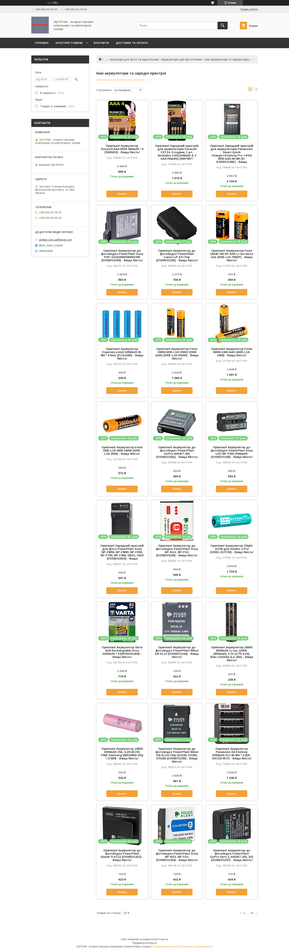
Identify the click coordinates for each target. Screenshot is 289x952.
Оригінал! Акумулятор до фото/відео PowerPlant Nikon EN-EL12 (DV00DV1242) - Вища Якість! (177, 652)
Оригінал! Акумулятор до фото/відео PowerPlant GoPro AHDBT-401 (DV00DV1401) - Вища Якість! (177, 452)
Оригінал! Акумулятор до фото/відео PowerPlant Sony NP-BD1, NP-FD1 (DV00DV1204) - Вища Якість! (177, 855)
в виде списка (256, 90)
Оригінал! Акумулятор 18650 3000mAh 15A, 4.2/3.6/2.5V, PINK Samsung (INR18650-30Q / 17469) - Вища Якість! (122, 753)
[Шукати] (223, 25)
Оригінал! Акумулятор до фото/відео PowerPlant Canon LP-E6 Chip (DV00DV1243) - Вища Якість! (177, 255)
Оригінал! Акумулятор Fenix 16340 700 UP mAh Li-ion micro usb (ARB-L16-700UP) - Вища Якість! (231, 255)
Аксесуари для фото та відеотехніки (134, 59)
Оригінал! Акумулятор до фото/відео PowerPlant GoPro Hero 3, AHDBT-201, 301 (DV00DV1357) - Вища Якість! (231, 855)
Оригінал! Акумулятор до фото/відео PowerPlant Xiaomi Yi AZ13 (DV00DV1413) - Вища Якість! (122, 855)
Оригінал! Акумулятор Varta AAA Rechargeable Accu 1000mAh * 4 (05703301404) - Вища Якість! (122, 652)
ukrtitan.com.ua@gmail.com (55, 239)
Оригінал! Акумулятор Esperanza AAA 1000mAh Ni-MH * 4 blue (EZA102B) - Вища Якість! (122, 353)
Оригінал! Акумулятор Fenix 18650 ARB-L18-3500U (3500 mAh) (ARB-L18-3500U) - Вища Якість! (176, 353)
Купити (122, 193)
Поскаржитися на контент (166, 946)
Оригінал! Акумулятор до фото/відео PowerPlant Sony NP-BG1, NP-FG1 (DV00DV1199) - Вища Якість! (177, 550)
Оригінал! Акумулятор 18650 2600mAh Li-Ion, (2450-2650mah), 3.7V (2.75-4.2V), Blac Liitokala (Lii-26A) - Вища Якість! (231, 654)
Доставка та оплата (132, 42)
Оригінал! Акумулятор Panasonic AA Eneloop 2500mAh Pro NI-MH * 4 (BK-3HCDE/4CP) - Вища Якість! (231, 753)
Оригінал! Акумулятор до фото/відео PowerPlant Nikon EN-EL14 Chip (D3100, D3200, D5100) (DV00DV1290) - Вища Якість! (176, 755)
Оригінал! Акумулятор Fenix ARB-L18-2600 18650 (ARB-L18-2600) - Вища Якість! (122, 450)
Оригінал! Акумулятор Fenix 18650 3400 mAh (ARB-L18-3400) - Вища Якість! (231, 352)
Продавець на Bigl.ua (144, 943)
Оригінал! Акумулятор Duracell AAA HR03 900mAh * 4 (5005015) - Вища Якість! (122, 149)
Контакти (101, 42)
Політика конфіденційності (197, 946)
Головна (41, 42)
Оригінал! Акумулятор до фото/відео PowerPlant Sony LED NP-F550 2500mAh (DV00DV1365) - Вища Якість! (232, 452)
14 (251, 912)
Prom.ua (163, 939)
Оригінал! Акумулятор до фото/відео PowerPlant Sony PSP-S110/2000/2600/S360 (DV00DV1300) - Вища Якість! (122, 255)
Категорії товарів (69, 42)
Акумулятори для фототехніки (181, 59)
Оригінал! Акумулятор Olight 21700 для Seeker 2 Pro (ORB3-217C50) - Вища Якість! (231, 549)
